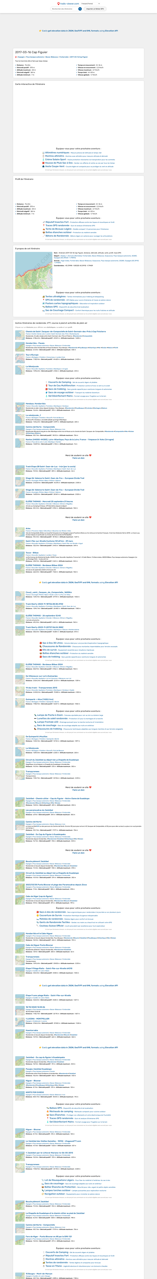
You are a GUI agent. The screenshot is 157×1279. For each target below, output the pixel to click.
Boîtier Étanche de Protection (60, 1187)
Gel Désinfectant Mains (60, 396)
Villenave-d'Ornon (59, 504)
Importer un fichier (95, 9)
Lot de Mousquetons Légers (59, 1180)
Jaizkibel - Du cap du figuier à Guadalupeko (45, 1057)
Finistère (42, 357)
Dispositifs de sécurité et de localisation (74, 307)
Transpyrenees (32, 771)
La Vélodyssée (32, 366)
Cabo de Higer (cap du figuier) (39, 896)
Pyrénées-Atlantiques (53, 369)
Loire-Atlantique (49, 442)
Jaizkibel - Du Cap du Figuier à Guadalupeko (46, 834)
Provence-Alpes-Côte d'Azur (41, 531)
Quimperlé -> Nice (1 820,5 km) (39, 699)
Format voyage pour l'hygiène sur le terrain (90, 396)
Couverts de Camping (59, 382)
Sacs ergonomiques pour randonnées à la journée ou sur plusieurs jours (94, 912)
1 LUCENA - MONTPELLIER (37, 1019)
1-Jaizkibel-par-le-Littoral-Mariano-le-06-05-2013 (49, 1153)
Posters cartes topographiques (61, 303)
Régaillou (69, 504)
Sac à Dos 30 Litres (53, 643)
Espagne (29, 345)
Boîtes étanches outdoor (59, 232)
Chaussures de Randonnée (57, 646)
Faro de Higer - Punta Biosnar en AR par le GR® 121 (49, 1236)
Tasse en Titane (54, 1266)
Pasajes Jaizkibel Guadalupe (39, 1069)
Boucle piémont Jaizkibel (37, 861)
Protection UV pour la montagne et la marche (86, 719)
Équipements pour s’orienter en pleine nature (83, 1194)
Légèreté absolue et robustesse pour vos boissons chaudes (85, 1266)
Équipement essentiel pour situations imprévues (76, 650)
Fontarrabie (66, 345)
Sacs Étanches (57, 1114)
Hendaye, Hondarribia (36, 403)
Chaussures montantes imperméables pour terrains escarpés (95, 646)
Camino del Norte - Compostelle (40, 427)
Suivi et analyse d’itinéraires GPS (83, 226)
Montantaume (74, 334)
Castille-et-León (38, 971)
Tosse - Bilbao (32, 553)
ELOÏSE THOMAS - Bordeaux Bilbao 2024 (44, 565)
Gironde (49, 504)
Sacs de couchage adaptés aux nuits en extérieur (76, 725)
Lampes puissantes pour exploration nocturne (89, 1191)
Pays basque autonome (41, 345)
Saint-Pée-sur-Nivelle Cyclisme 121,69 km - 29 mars (49, 541)
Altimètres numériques (57, 152)
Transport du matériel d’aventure (87, 393)
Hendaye (65, 406)
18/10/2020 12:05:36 (35, 1007)
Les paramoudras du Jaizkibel (39, 810)
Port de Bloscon (58, 418)
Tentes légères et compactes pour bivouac (85, 1263)
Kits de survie (50, 649)
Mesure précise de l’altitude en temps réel (86, 153)
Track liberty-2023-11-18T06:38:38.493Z (44, 604)
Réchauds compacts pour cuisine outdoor (90, 1112)
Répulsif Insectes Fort (57, 222)
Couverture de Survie (50, 915)
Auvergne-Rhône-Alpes (40, 480)
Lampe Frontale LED (47, 722)
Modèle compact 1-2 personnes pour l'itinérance (91, 229)
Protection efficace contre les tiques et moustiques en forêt (92, 222)
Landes (48, 555)
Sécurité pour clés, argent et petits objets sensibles (96, 1187)
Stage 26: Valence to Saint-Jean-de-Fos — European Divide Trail (55, 478)
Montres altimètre (54, 156)
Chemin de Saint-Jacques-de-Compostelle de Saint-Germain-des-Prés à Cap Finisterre (66, 331)
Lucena (44, 1021)
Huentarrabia (32, 1030)
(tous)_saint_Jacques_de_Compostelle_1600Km (49, 592)
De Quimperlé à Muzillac (36, 736)
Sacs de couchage (46, 725)
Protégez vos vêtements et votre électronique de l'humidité (89, 1115)
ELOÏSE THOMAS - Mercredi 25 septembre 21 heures (49, 501)
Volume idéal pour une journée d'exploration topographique (86, 643)
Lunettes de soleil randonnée (52, 718)
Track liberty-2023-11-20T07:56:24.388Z (44, 627)
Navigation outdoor (55, 1193)
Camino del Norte (33, 822)
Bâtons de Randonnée (57, 235)
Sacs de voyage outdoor (61, 392)
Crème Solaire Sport (55, 159)
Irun (64, 429)
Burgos (47, 1276)
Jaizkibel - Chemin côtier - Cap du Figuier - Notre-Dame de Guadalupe (57, 798)
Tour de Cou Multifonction (61, 385)
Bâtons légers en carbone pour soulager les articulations (91, 236)
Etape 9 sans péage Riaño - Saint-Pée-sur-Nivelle (48, 995)
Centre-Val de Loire (38, 334)
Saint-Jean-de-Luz (69, 469)
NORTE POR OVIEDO (35, 1092)
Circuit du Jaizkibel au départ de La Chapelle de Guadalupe (52, 760)
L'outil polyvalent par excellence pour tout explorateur (85, 926)
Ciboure (65, 630)
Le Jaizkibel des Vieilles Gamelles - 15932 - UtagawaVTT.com (53, 1141)
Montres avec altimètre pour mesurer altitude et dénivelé (87, 156)
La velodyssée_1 (33, 415)
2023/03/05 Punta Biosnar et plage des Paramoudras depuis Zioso (56, 885)
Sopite (72, 690)
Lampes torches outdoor (57, 1190)
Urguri (81, 543)
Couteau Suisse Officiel (51, 925)
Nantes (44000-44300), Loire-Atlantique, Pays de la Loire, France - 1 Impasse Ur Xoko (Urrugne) (70, 439)
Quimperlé (50, 702)
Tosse (54, 555)
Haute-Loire (53, 595)
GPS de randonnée (55, 299)
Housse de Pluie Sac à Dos (59, 162)
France (28, 334)
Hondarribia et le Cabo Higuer (39, 933)
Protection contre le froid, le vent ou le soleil (93, 386)
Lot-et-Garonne (51, 678)
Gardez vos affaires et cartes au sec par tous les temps (94, 163)
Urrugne (65, 369)
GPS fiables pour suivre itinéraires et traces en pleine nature (88, 300)
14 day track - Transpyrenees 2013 (41, 688)
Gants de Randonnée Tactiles (54, 922)
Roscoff (49, 418)
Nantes (58, 442)
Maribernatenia (74, 630)
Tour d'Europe (32, 355)
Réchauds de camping (61, 1111)
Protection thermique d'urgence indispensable (80, 916)
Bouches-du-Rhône (59, 531)
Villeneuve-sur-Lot (64, 678)
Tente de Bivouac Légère (58, 229)
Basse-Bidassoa (55, 345)
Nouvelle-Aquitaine (38, 369)
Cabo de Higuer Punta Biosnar (39, 945)
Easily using (80, 31)
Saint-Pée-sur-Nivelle (69, 543)
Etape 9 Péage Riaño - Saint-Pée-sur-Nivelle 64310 (49, 968)
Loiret (48, 334)
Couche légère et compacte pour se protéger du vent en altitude (89, 167)
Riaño (47, 971)
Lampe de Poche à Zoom (50, 715)
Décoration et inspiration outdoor (92, 304)
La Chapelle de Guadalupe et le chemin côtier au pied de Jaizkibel (55, 1213)
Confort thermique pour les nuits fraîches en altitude (95, 310)
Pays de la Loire (37, 442)
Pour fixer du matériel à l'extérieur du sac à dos (92, 1180)
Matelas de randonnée (51, 919)
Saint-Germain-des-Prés (59, 334)
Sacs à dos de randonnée (52, 912)
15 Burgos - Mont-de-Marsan (39, 1274)
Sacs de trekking (57, 389)
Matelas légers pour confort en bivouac (78, 919)
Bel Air (57, 702)
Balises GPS (51, 306)
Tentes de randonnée (57, 1262)
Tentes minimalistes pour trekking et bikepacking (85, 297)
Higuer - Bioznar (33, 1081)
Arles (28, 528)
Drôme (51, 480)
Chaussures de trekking (49, 728)
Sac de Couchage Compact (59, 310)
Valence (58, 480)
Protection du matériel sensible (84, 232)
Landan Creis (60, 357)
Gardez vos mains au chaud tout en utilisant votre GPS (91, 922)
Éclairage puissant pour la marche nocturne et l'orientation (81, 722)
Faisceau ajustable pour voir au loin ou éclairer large (83, 715)
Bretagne (35, 357)
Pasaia (52, 1071)
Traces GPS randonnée (57, 225)
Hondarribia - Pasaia (35, 343)
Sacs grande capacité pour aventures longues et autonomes (89, 389)
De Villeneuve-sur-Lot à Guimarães (42, 676)
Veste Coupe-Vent (54, 166)
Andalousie (36, 1021)
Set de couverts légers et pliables (85, 382)
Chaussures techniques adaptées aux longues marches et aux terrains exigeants (93, 729)
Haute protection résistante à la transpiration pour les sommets (91, 160)
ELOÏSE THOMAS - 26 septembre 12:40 (43, 615)
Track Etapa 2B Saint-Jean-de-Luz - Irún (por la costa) (50, 466)
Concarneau (51, 357)
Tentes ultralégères (55, 296)
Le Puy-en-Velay (64, 595)
